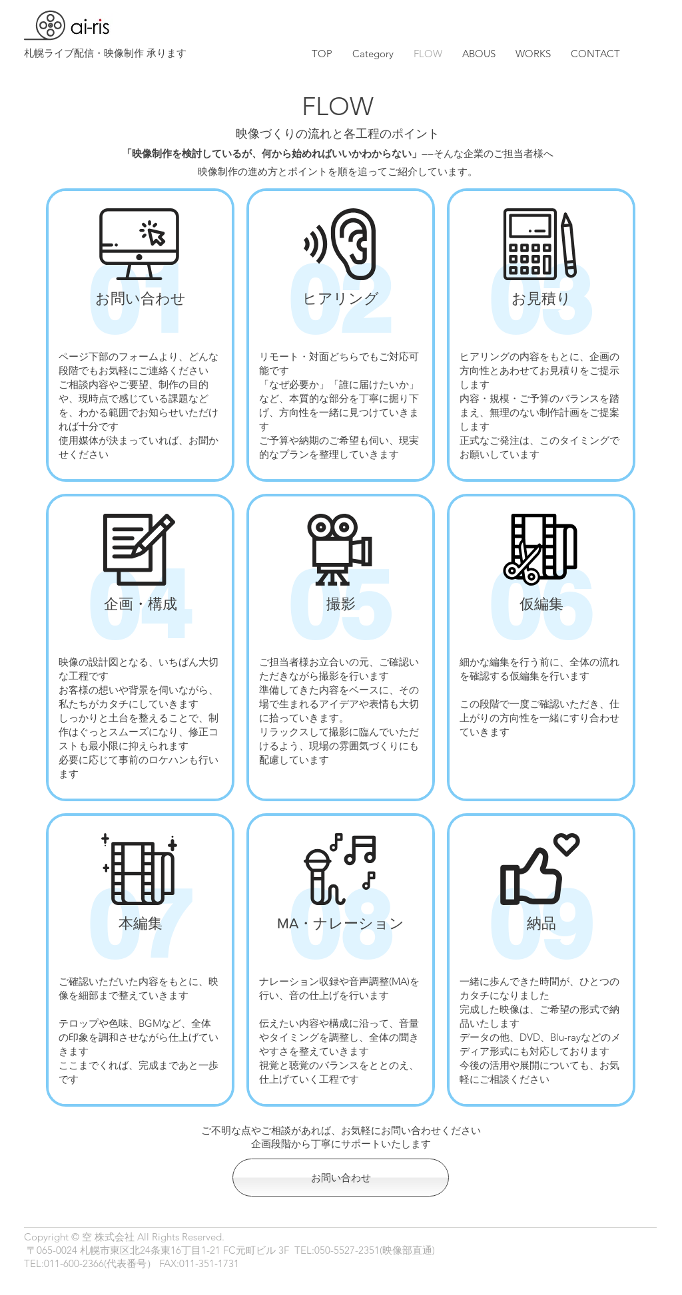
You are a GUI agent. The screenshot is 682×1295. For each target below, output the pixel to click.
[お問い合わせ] (340, 1178)
